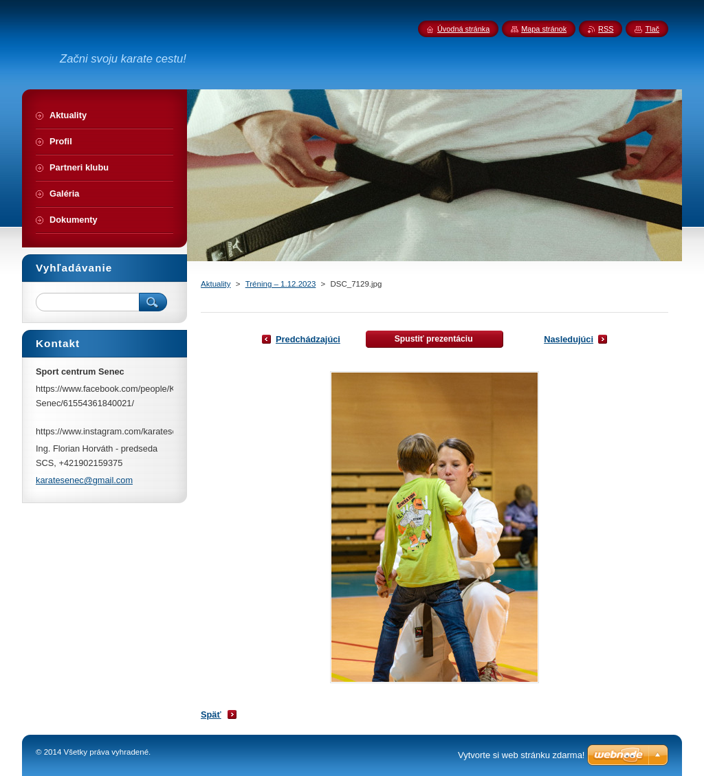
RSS (605, 29)
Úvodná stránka (463, 29)
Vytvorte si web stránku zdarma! (521, 755)
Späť (211, 714)
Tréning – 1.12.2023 (280, 284)
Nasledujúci (568, 339)
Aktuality (216, 284)
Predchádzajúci (308, 339)
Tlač (652, 29)
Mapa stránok (543, 29)
